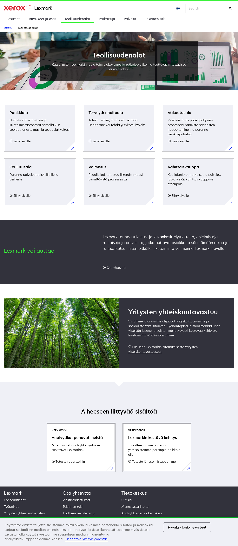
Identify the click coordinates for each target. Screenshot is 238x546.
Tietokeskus (134, 493)
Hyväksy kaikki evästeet (187, 527)
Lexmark (13, 493)
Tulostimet (12, 19)
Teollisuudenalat (77, 19)
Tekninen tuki (155, 19)
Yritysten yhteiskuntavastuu (24, 513)
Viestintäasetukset (76, 500)
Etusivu (28, 7)
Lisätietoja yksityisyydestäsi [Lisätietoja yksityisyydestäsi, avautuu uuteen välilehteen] (86, 539)
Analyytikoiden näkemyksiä (141, 513)
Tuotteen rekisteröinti (79, 513)
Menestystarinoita (135, 506)
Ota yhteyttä (77, 493)
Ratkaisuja (107, 19)
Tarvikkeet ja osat (42, 19)
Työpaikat (11, 506)
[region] (119, 531)
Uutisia (126, 500)
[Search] (230, 8)
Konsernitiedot (15, 500)
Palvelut (130, 19)
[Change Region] (178, 8)
